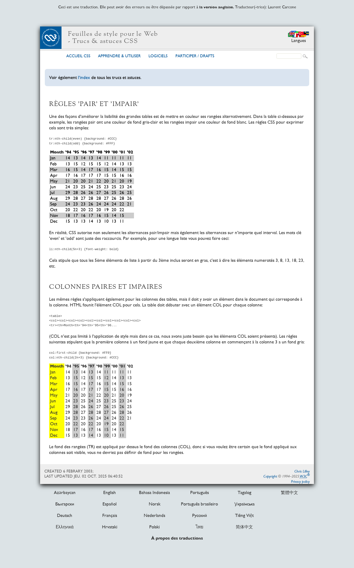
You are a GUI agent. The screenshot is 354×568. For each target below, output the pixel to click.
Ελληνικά (65, 527)
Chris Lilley (302, 471)
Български (64, 504)
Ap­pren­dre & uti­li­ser (119, 56)
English (109, 492)
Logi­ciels (158, 56)
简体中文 (244, 527)
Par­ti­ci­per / (194, 56)
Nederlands (154, 515)
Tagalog (244, 492)
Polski (154, 527)
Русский (199, 515)
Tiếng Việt (244, 515)
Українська (244, 504)
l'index (84, 77)
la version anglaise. (216, 7)
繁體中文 (289, 492)
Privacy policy (300, 481)
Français (109, 515)
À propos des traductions (177, 538)
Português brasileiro (199, 504)
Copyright (270, 476)
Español (110, 504)
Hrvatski (109, 527)
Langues (298, 40)
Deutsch (64, 515)
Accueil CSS (78, 56)
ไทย (199, 527)
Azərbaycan (65, 492)
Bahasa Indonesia (154, 492)
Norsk (154, 504)
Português (199, 492)
